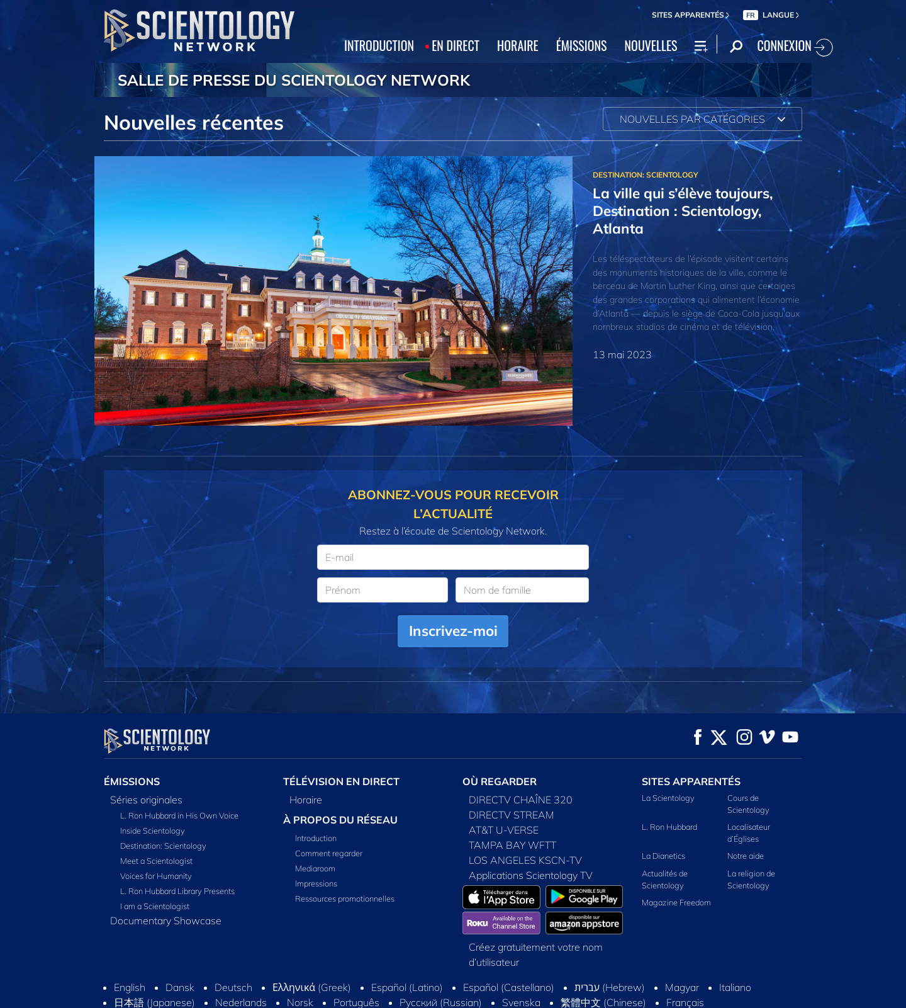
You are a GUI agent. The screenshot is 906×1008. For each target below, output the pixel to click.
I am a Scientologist (154, 906)
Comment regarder (328, 853)
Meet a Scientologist (156, 861)
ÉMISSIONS (581, 45)
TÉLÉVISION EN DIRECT (341, 781)
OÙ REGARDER (499, 781)
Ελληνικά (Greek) (311, 987)
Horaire (305, 799)
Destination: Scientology (163, 846)
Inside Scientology (152, 830)
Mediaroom (315, 868)
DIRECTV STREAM (511, 814)
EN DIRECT (455, 45)
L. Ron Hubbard (669, 827)
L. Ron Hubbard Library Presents (177, 891)
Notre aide (745, 856)
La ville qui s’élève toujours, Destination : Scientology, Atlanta (683, 210)
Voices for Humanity (156, 876)
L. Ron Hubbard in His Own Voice (179, 815)
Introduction (316, 838)
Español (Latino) (407, 987)
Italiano (735, 987)
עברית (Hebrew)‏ (609, 987)
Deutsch (233, 987)
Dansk (179, 987)
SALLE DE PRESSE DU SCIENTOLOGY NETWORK (294, 80)
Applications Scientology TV (531, 875)
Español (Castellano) (508, 987)
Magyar (682, 987)
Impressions (316, 883)
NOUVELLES (651, 45)
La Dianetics (663, 856)
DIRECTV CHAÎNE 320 (521, 799)
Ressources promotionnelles (344, 898)
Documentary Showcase (165, 920)
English (129, 987)
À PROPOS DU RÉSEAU (340, 819)
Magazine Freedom (676, 902)
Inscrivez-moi (453, 630)
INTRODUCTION (379, 45)
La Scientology (668, 798)
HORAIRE (518, 45)
